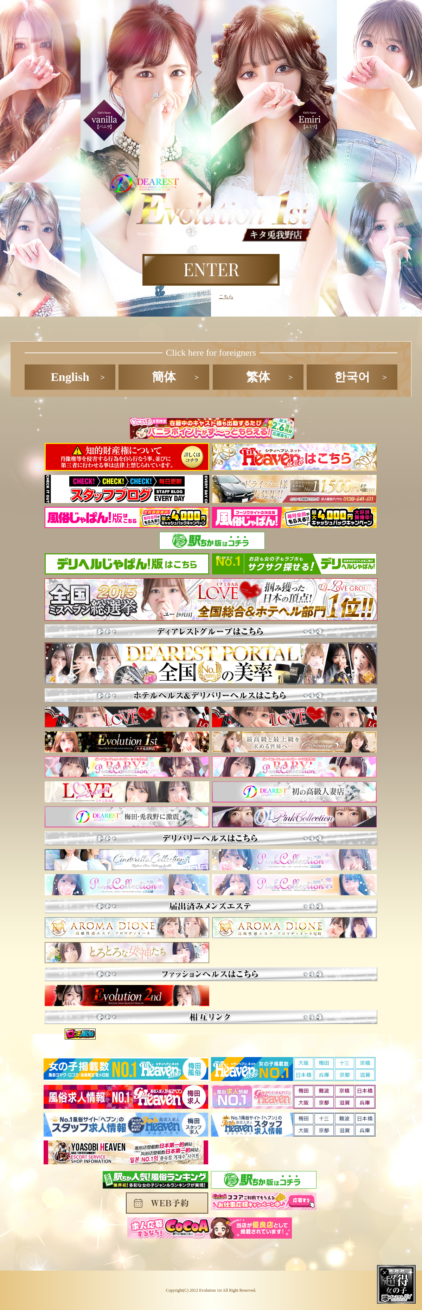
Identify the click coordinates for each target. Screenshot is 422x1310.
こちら (226, 296)
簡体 (164, 376)
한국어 (352, 376)
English (70, 376)
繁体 (258, 376)
